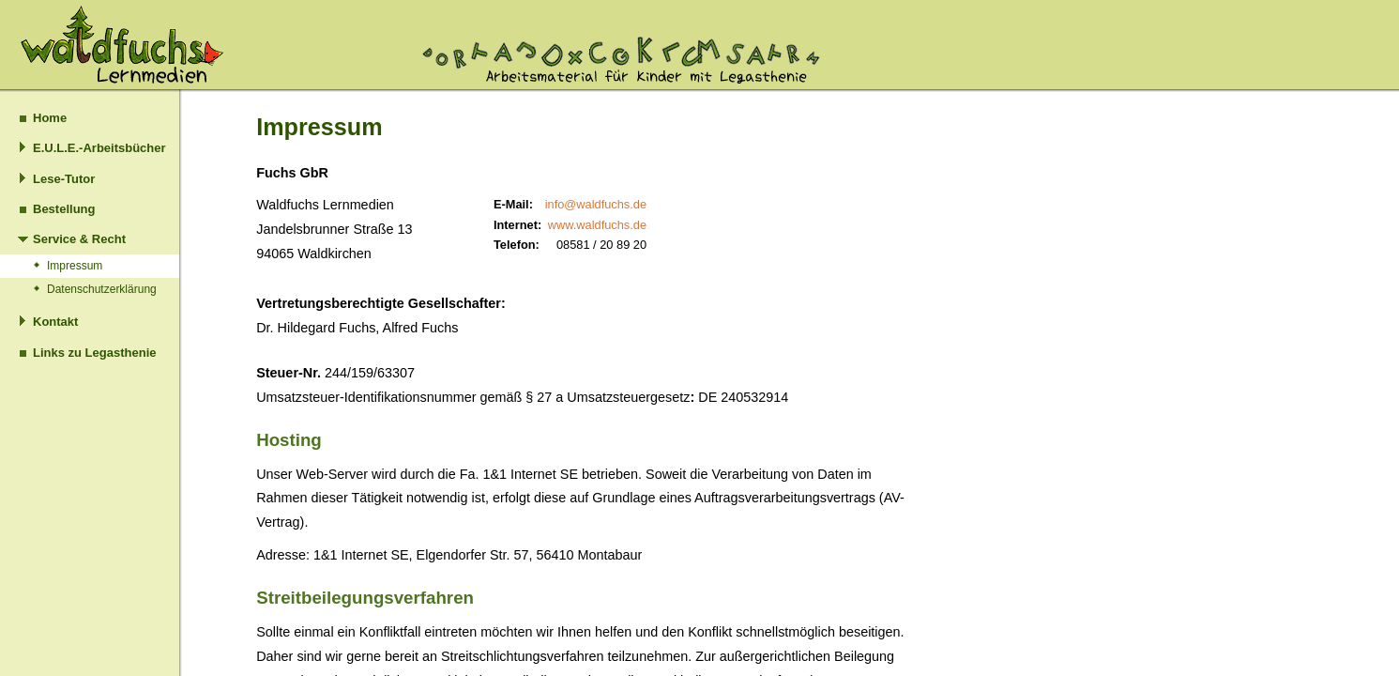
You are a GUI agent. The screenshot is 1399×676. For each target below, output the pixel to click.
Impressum (74, 265)
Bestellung (64, 209)
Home (50, 118)
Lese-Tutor (64, 179)
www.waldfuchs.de (597, 225)
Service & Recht (79, 239)
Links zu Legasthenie (94, 353)
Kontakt (55, 322)
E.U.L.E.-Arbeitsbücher (99, 148)
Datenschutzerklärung (102, 289)
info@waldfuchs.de (595, 204)
